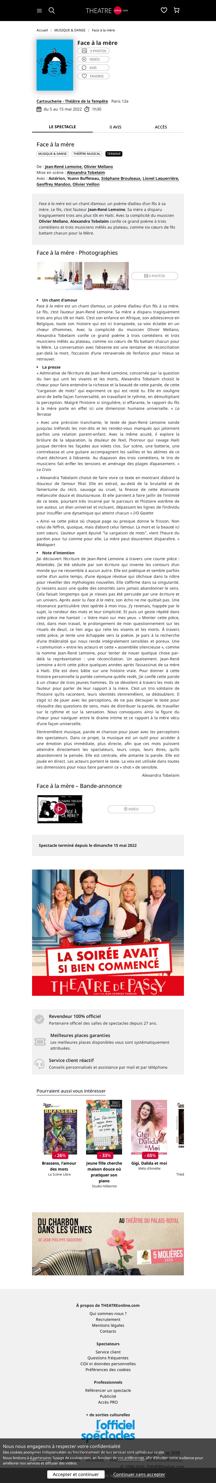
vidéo (91, 59)
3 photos (94, 51)
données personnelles (115, 1363)
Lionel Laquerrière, (161, 178)
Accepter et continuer (76, 1474)
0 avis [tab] (116, 127)
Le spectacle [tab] (62, 126)
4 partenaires (41, 1457)
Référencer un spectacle (108, 1390)
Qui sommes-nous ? (108, 1313)
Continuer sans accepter (139, 1474)
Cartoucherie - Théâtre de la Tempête (72, 101)
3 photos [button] (154, 275)
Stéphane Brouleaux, (121, 178)
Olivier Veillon (86, 184)
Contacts (108, 1331)
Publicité (108, 1396)
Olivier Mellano (98, 166)
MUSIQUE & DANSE (52, 153)
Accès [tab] (161, 127)
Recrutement (108, 1319)
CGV (84, 1363)
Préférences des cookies (108, 1369)
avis (89, 67)
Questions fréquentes (108, 1357)
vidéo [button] (131, 809)
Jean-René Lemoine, (64, 166)
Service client (108, 1352)
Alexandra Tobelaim (86, 172)
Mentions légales (108, 1325)
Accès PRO (108, 1402)
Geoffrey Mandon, (54, 184)
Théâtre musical (86, 153)
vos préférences (131, 1457)
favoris (93, 76)
